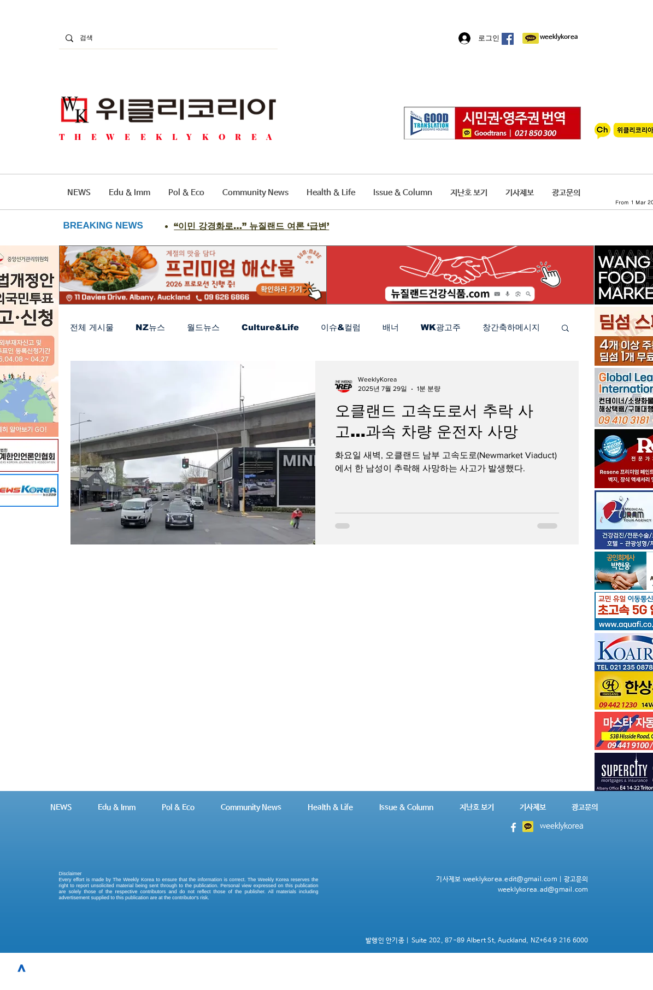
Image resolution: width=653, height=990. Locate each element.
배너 (391, 327)
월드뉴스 (203, 327)
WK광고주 (441, 327)
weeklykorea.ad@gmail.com (543, 890)
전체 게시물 (92, 327)
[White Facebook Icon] (513, 827)
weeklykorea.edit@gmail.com (510, 879)
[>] (22, 968)
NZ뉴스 (150, 327)
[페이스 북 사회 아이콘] (508, 39)
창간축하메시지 (511, 327)
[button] (565, 329)
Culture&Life (270, 327)
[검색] (167, 38)
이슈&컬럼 (341, 327)
